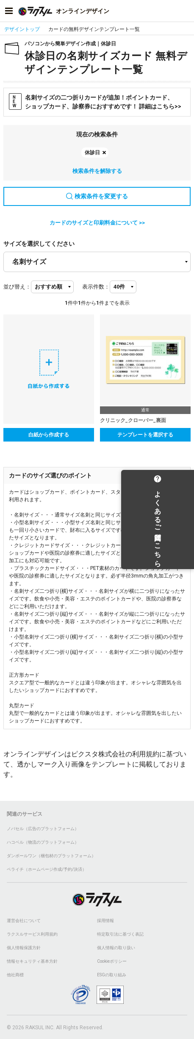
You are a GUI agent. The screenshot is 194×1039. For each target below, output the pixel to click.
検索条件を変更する (97, 196)
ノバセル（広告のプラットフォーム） (43, 828)
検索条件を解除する (97, 171)
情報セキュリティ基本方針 (32, 961)
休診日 (92, 153)
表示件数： (96, 286)
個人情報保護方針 (24, 947)
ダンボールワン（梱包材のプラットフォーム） (51, 855)
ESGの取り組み (111, 974)
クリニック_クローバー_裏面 (133, 420)
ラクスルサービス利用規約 (32, 934)
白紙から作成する (48, 435)
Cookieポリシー (112, 961)
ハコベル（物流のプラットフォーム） (43, 842)
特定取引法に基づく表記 (120, 934)
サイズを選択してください (39, 243)
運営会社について (24, 920)
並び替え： (17, 286)
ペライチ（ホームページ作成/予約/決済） (46, 869)
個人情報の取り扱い (116, 947)
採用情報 (105, 920)
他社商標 (15, 974)
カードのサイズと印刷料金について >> (97, 222)
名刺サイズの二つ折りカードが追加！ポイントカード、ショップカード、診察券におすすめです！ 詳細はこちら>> (95, 101)
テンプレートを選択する (145, 435)
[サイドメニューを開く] (9, 11)
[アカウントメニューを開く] (185, 11)
